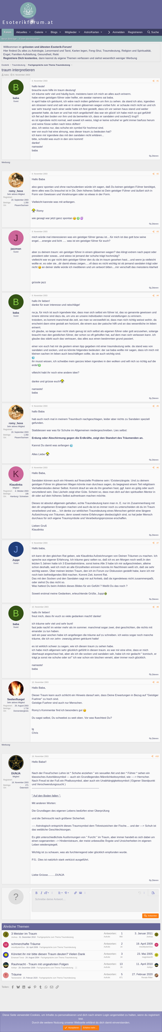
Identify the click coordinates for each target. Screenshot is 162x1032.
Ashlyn (14, 968)
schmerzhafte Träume (25, 944)
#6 (158, 468)
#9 (158, 682)
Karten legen (79, 50)
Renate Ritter (147, 977)
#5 (158, 406)
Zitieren (155, 156)
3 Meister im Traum (24, 933)
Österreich (24, 788)
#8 (158, 607)
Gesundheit (44, 54)
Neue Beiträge (9, 38)
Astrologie (38, 50)
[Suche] (152, 32)
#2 (158, 174)
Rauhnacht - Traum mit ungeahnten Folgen (40, 964)
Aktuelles (21, 32)
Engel (6, 54)
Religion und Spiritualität (136, 50)
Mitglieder (71, 32)
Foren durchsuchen (29, 38)
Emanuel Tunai (17, 957)
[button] (29, 32)
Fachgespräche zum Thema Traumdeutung (55, 937)
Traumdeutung (111, 50)
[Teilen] (153, 81)
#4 (158, 295)
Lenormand (52, 50)
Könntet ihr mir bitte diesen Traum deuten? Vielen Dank (48, 954)
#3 (158, 231)
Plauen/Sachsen (21, 205)
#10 (157, 756)
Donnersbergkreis (20, 711)
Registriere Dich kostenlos (20, 58)
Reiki (56, 54)
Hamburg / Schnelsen (19, 496)
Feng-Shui (95, 50)
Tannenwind (16, 978)
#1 (158, 81)
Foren (7, 32)
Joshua (14, 937)
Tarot (68, 50)
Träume (16, 974)
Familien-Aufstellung (24, 54)
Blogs (54, 32)
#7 (158, 543)
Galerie (38, 32)
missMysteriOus (18, 947)
